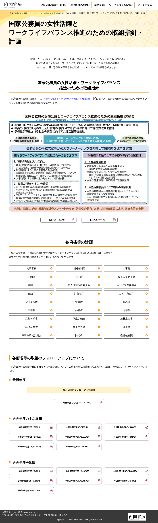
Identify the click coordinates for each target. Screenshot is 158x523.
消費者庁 (79, 293)
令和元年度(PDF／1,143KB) (29, 480)
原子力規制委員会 (31, 335)
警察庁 (31, 285)
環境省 (127, 326)
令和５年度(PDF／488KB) (77, 427)
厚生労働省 (78, 318)
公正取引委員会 (126, 276)
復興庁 (79, 301)
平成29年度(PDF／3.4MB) (125, 480)
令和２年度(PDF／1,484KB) (125, 470)
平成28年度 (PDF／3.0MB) (29, 490)
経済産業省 (31, 326)
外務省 (79, 310)
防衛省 (79, 335)
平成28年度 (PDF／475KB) (29, 446)
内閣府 (31, 276)
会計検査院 (126, 335)
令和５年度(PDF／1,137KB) (77, 470)
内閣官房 (31, 268)
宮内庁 (79, 276)
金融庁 (31, 293)
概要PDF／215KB (56, 219)
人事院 (127, 268)
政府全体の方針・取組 (73, 13)
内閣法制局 (78, 268)
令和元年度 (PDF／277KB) (29, 436)
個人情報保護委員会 (79, 285)
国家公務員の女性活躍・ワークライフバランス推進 (35, 13)
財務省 (127, 310)
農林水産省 (126, 318)
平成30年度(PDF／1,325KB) (77, 480)
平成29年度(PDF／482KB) (124, 436)
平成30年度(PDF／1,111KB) (77, 436)
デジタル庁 (31, 301)
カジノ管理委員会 (126, 285)
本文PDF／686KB (97, 219)
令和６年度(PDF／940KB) (29, 470)
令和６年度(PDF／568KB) (29, 427)
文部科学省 (31, 318)
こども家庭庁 (126, 293)
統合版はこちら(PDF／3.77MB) (77, 402)
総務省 (127, 301)
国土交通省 (78, 326)
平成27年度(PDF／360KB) (77, 446)
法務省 (31, 310)
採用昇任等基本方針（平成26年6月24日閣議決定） (69, 98)
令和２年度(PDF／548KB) (125, 427)
